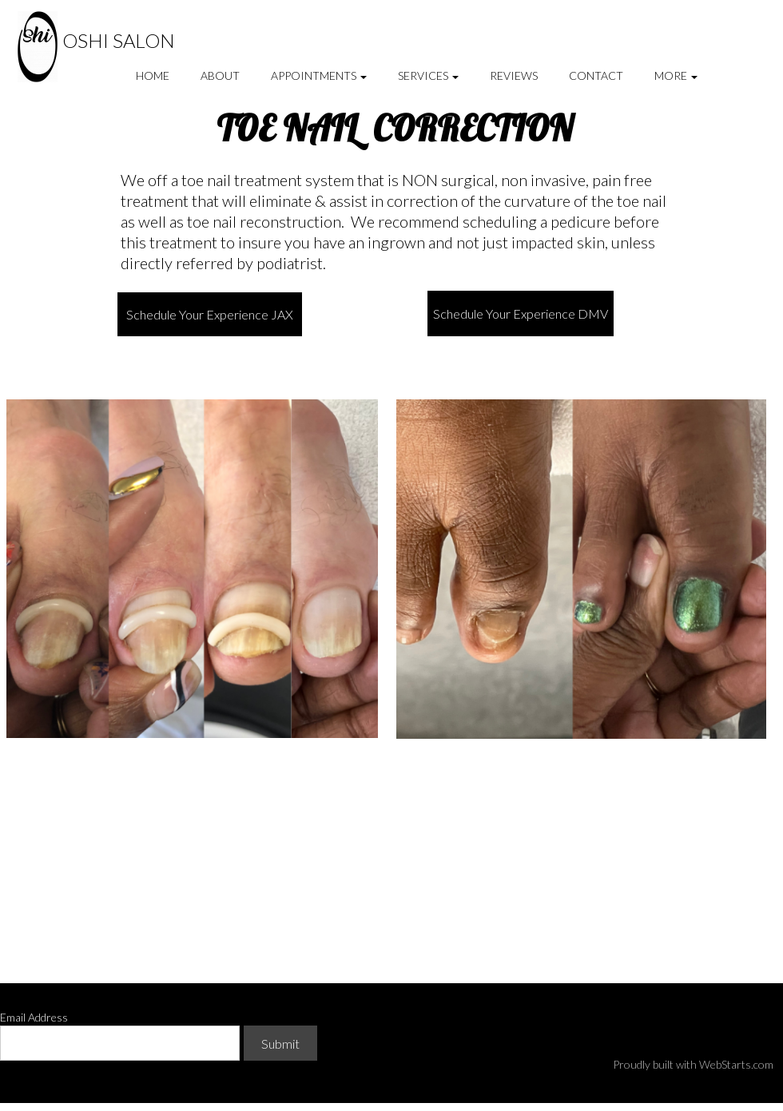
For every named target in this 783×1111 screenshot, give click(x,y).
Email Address (34, 1017)
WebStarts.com (736, 1064)
